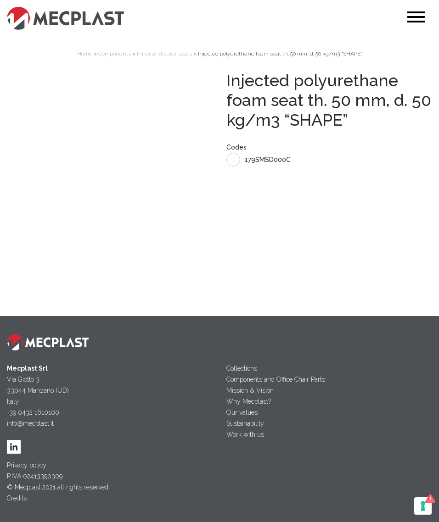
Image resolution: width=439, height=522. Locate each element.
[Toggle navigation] (416, 19)
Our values (242, 412)
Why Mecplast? (248, 401)
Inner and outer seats (164, 53)
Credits (17, 498)
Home (84, 53)
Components (114, 53)
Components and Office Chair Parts (275, 379)
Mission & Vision (250, 390)
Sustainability (245, 423)
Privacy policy (26, 465)
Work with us (245, 434)
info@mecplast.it (30, 423)
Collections (241, 368)
